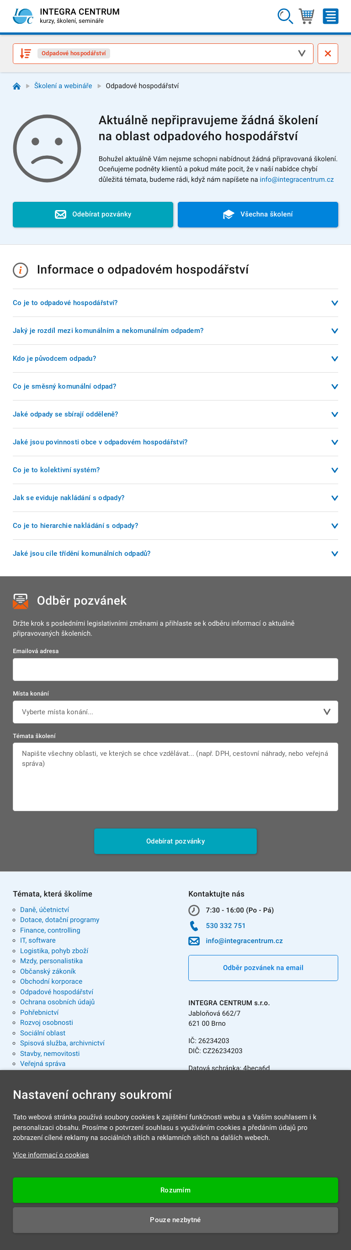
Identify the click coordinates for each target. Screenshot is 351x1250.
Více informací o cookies (51, 1155)
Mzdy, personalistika (51, 961)
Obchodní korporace (51, 981)
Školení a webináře (63, 86)
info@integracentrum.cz (297, 179)
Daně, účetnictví (44, 910)
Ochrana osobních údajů (57, 1002)
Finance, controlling (50, 930)
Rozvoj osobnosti (46, 1022)
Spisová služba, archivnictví (62, 1043)
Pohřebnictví (39, 1012)
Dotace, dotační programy (59, 920)
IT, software (38, 940)
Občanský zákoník (48, 971)
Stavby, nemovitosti (50, 1054)
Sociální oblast (42, 1033)
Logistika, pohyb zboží (54, 951)
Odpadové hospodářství (56, 992)
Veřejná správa (42, 1064)
